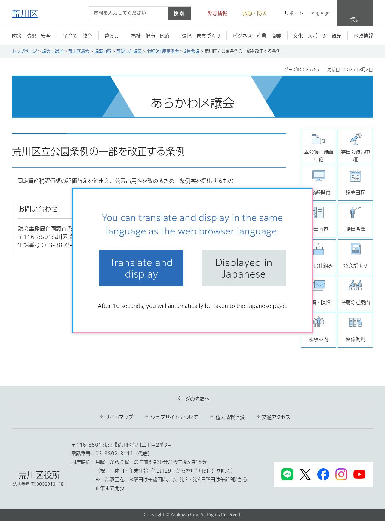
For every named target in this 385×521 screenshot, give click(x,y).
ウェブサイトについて (174, 417)
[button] (214, 13)
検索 (179, 13)
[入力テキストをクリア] (159, 13)
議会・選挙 (52, 51)
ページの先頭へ (192, 398)
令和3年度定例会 (163, 51)
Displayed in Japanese (244, 267)
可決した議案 (129, 51)
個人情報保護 (230, 417)
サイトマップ (119, 417)
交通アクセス (276, 417)
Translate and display (141, 267)
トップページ (24, 51)
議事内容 (102, 51)
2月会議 (191, 51)
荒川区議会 (78, 51)
